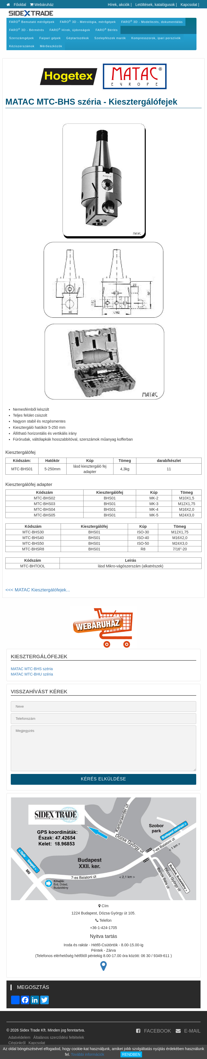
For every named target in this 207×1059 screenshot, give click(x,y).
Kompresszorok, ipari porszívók (156, 38)
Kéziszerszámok (21, 46)
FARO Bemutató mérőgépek (31, 21)
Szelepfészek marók (110, 38)
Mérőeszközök (51, 46)
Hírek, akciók (119, 4)
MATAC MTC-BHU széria (32, 674)
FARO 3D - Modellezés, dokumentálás (152, 21)
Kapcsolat (189, 4)
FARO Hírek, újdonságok (70, 30)
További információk (87, 1054)
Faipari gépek (50, 38)
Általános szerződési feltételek (58, 1037)
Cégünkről (17, 1043)
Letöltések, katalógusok (155, 4)
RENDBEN (131, 1054)
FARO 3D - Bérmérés (26, 30)
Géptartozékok (77, 38)
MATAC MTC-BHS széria (32, 669)
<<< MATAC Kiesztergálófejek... (37, 589)
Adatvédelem (19, 1037)
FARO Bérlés (106, 30)
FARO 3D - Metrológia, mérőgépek (88, 21)
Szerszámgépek (21, 38)
